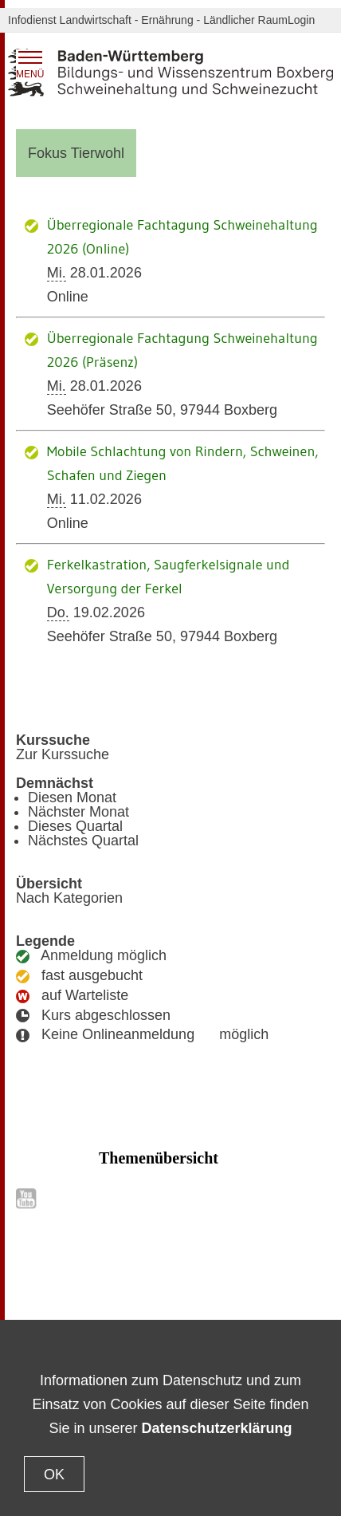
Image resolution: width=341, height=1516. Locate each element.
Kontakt (57, 1298)
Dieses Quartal (75, 826)
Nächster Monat (78, 812)
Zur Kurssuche (62, 754)
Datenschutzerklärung (217, 1428)
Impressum (263, 1298)
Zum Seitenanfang (170, 1270)
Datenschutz (108, 1298)
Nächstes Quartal (83, 841)
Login (301, 20)
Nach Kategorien (69, 898)
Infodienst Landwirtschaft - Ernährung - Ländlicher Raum (148, 20)
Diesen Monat (72, 797)
